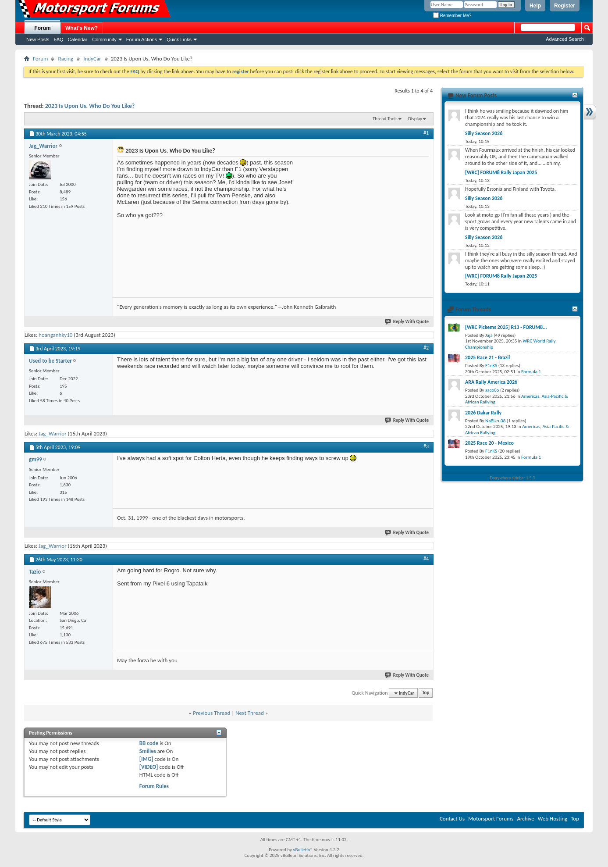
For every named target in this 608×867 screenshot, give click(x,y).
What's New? (81, 28)
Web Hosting (552, 818)
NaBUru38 (495, 421)
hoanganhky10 (55, 335)
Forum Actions (141, 39)
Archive (525, 818)
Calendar (78, 39)
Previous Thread (211, 713)
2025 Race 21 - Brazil (487, 357)
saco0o (492, 390)
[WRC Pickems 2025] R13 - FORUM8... (506, 327)
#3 (426, 446)
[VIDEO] (148, 767)
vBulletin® (303, 850)
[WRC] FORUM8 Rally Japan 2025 (501, 172)
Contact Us (452, 818)
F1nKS (491, 365)
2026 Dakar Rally (483, 413)
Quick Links (179, 39)
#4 (426, 559)
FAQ (59, 39)
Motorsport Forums (490, 818)
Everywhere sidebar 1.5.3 (512, 478)
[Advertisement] (363, 214)
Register (564, 6)
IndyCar (92, 58)
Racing (65, 58)
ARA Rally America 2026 (491, 382)
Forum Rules (154, 786)
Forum (42, 28)
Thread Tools (385, 118)
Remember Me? (452, 15)
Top (425, 693)
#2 (426, 348)
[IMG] (146, 759)
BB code (148, 743)
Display (415, 118)
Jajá (489, 335)
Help (535, 6)
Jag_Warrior (53, 433)
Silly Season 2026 (483, 133)
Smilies (147, 751)
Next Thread (249, 713)
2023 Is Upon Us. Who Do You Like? (90, 106)
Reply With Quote (407, 322)
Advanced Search (565, 39)
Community (104, 39)
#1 (426, 133)
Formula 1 (531, 372)
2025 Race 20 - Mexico (489, 443)
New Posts (38, 39)
